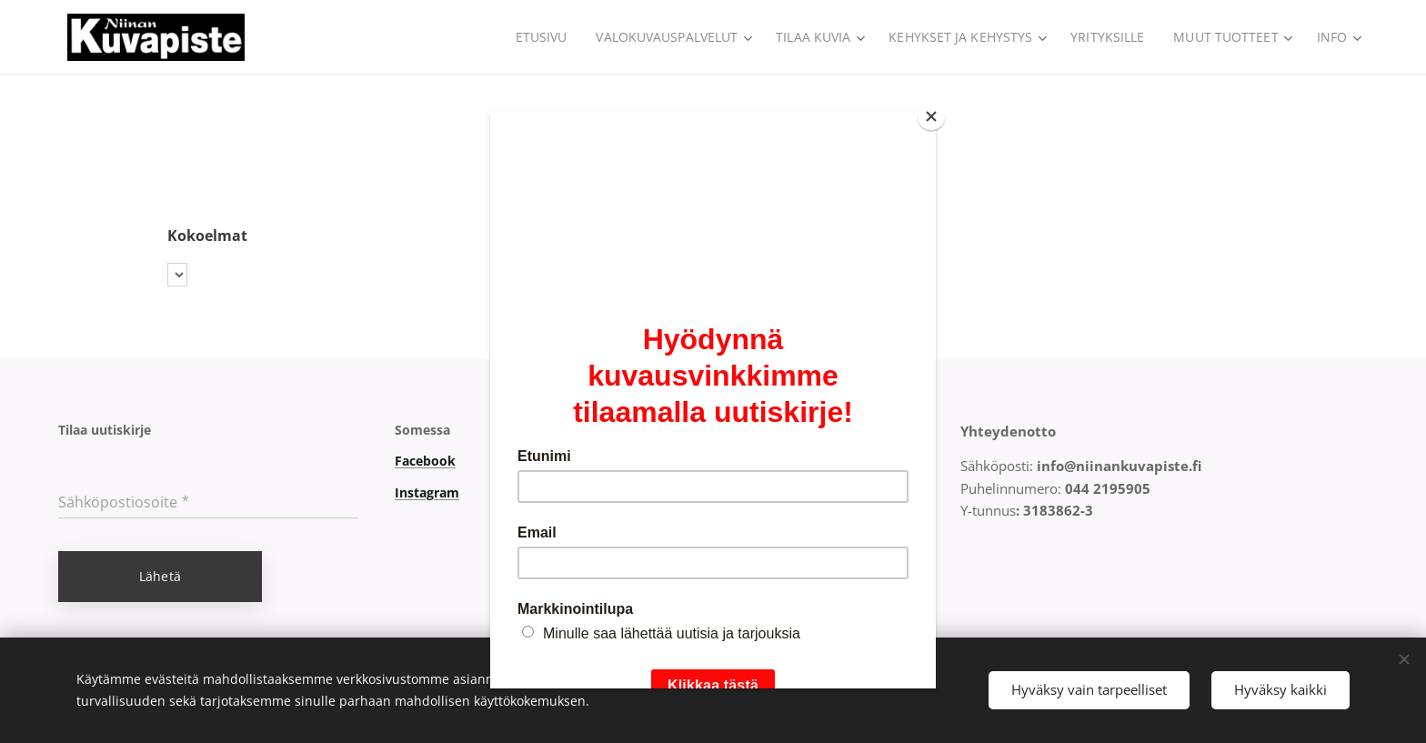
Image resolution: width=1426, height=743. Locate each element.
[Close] (931, 116)
